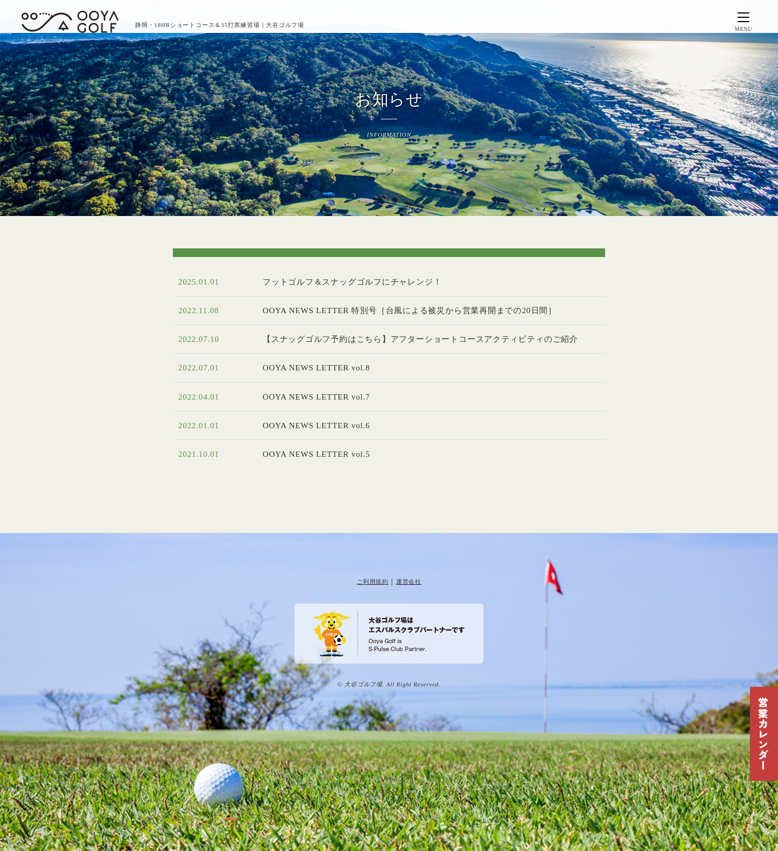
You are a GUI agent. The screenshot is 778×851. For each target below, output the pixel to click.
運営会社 (408, 581)
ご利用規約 (372, 581)
